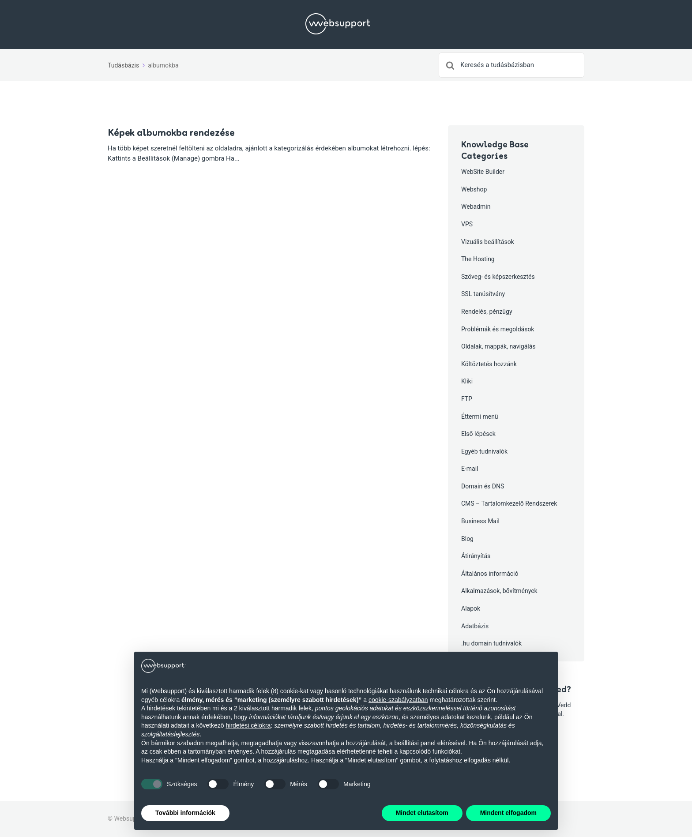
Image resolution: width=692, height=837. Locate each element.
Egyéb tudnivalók (484, 451)
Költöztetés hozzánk (489, 364)
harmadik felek (291, 708)
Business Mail (480, 521)
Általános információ (490, 573)
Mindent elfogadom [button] (508, 812)
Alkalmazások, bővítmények (499, 590)
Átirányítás (475, 555)
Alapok (470, 608)
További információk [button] (185, 812)
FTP (466, 398)
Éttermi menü (479, 416)
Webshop (474, 189)
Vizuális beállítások (487, 241)
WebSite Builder (482, 171)
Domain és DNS (482, 486)
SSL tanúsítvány (483, 293)
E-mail (469, 468)
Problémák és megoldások (497, 329)
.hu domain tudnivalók (491, 643)
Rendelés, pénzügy (486, 311)
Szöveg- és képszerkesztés (498, 276)
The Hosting (478, 259)
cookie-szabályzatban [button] (398, 699)
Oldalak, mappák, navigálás (498, 346)
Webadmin (475, 206)
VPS (467, 224)
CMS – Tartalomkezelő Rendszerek (509, 503)
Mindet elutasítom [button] (422, 812)
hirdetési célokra (248, 725)
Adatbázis (475, 626)
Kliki (467, 381)
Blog (467, 538)
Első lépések (478, 433)
